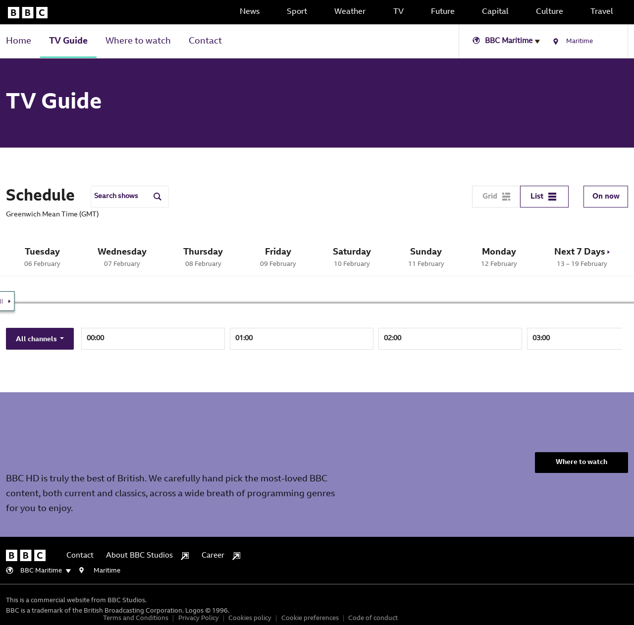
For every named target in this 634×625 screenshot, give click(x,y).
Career (221, 556)
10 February (352, 257)
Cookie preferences (310, 618)
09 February (278, 257)
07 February (122, 257)
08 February (203, 257)
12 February (499, 257)
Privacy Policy (198, 618)
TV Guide (68, 41)
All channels (37, 339)
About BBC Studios (147, 556)
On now (606, 197)
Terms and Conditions (135, 618)
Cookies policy (249, 618)
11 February (426, 257)
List (543, 197)
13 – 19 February (582, 257)
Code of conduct (373, 618)
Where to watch (138, 41)
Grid (496, 197)
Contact (205, 41)
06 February (42, 257)
